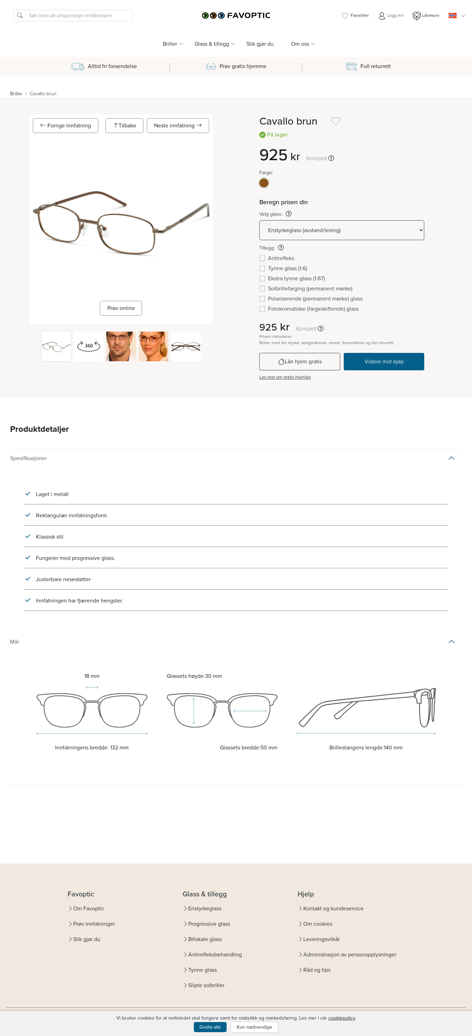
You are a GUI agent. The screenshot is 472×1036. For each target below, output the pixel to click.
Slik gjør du (260, 44)
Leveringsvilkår (321, 939)
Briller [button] (170, 44)
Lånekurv (425, 16)
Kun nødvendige (254, 1027)
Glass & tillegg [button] (212, 44)
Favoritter (355, 16)
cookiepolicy (341, 1018)
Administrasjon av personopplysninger (349, 954)
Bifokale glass (205, 939)
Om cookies (317, 924)
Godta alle (210, 1027)
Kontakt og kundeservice (333, 908)
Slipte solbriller (206, 985)
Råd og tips (316, 970)
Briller (16, 93)
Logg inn (391, 16)
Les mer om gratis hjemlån (285, 377)
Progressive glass (209, 924)
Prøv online (121, 308)
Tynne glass (202, 970)
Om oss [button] (300, 44)
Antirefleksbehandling (215, 954)
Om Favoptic (88, 908)
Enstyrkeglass (204, 908)
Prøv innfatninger (94, 924)
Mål (14, 642)
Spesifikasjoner (28, 458)
